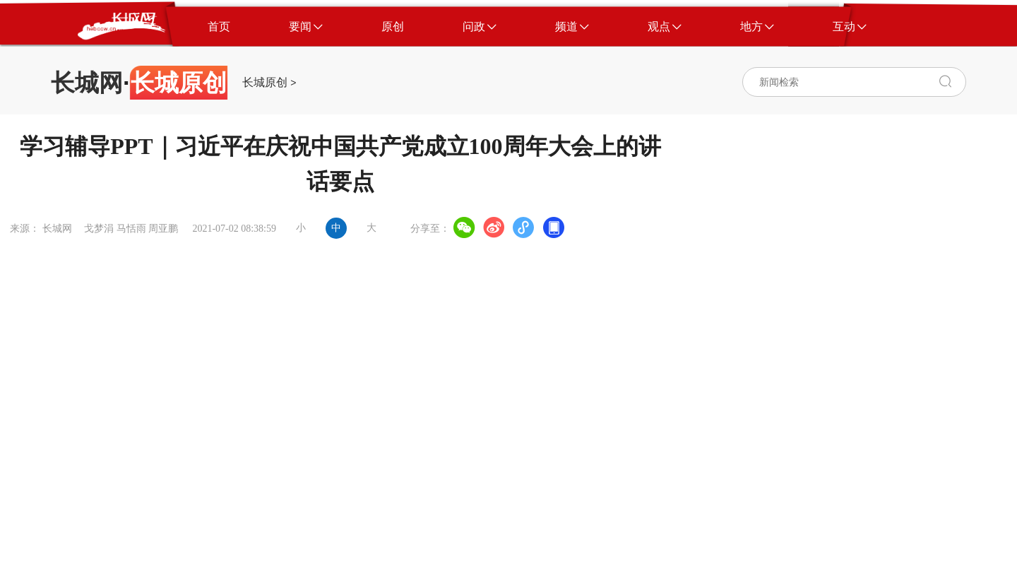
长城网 (87, 82)
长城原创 (264, 82)
